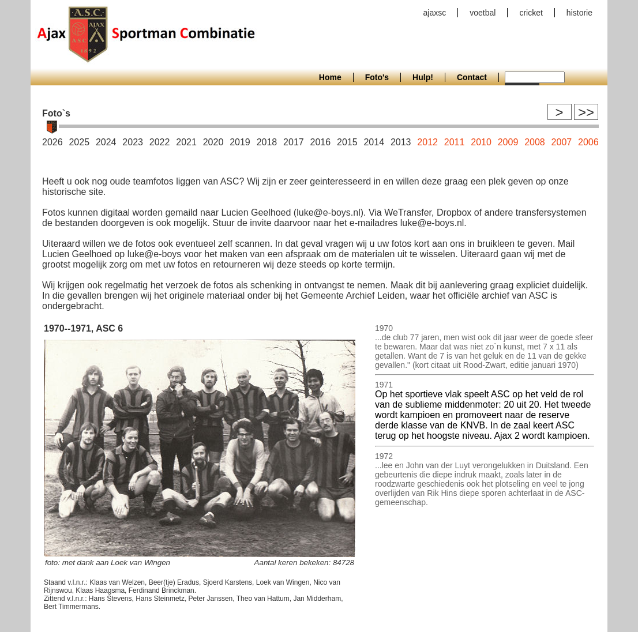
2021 (186, 142)
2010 (481, 142)
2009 (508, 142)
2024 (106, 142)
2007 (561, 142)
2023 (132, 142)
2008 (534, 142)
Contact (472, 77)
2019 (240, 142)
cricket (530, 12)
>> (586, 112)
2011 (454, 142)
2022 (159, 142)
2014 (373, 142)
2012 (427, 142)
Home (330, 77)
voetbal (483, 12)
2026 (52, 142)
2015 (347, 142)
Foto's (377, 77)
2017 (293, 142)
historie (579, 12)
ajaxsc (434, 12)
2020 (213, 142)
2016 (320, 142)
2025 (79, 142)
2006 (588, 142)
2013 (401, 142)
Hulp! (422, 77)
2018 (267, 142)
